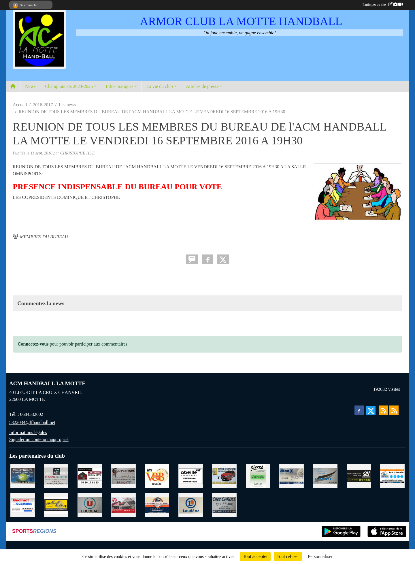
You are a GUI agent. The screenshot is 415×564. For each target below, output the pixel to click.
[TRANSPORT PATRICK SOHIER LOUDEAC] (22, 475)
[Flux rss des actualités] (383, 410)
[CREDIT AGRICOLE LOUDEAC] (359, 475)
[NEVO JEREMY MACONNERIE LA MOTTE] (90, 475)
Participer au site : (383, 5)
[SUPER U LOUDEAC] (90, 504)
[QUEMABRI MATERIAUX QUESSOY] (22, 504)
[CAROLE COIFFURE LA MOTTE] (224, 504)
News (30, 86)
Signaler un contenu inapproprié (39, 439)
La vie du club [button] (159, 86)
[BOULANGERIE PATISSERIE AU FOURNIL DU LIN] (56, 504)
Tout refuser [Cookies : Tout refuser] (288, 556)
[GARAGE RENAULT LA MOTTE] (224, 475)
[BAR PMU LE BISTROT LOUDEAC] (123, 504)
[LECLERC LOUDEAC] (190, 504)
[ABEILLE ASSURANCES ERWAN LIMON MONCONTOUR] (190, 475)
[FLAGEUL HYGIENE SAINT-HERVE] (56, 475)
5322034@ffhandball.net (32, 422)
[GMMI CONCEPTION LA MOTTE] (325, 475)
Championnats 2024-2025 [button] (69, 86)
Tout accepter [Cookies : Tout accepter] (255, 556)
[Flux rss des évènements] (394, 410)
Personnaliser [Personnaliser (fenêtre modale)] (320, 556)
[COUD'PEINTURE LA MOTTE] (123, 475)
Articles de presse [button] (202, 86)
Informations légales (28, 432)
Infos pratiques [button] (119, 86)
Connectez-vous (33, 344)
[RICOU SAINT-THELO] (258, 475)
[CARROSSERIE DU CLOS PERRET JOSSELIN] (157, 504)
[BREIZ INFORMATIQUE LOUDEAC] (392, 475)
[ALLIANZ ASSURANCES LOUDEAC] (291, 475)
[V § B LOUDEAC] (157, 475)
